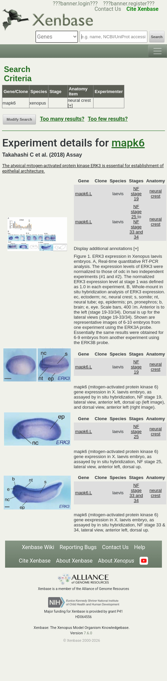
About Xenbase (74, 561)
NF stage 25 (136, 211)
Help (139, 547)
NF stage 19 (136, 193)
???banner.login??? (75, 3)
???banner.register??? (128, 3)
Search (157, 37)
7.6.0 (88, 633)
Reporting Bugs (78, 547)
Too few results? (108, 119)
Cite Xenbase (35, 561)
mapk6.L (83, 193)
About (116, 561)
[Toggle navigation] (157, 51)
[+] (70, 105)
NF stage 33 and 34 (136, 229)
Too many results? (62, 119)
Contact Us (115, 547)
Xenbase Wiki (38, 547)
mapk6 (128, 142)
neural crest (155, 193)
